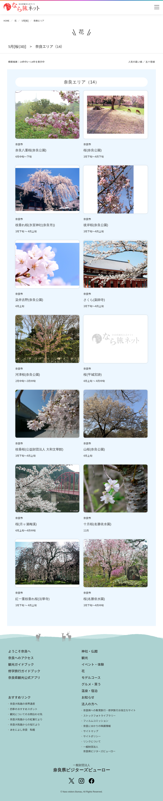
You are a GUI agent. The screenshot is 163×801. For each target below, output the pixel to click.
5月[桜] (25, 20)
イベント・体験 (93, 664)
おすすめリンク (19, 697)
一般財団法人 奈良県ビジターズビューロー (99, 749)
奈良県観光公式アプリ (24, 677)
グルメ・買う (91, 684)
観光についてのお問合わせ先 (26, 714)
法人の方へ (90, 703)
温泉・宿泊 (90, 690)
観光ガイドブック (21, 664)
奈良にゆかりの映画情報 (97, 726)
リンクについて (92, 741)
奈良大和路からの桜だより (25, 724)
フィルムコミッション (95, 720)
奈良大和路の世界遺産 (22, 703)
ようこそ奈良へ (19, 651)
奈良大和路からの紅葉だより (26, 719)
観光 (85, 657)
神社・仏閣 (90, 651)
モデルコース (91, 677)
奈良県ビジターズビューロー (81, 767)
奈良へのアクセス (21, 657)
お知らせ (88, 697)
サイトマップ (90, 731)
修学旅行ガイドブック (24, 671)
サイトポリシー (92, 736)
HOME (6, 20)
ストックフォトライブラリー (99, 715)
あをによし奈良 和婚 (22, 729)
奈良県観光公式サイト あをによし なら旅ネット (21, 7)
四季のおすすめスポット (23, 709)
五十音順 (150, 61)
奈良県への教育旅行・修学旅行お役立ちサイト (109, 710)
